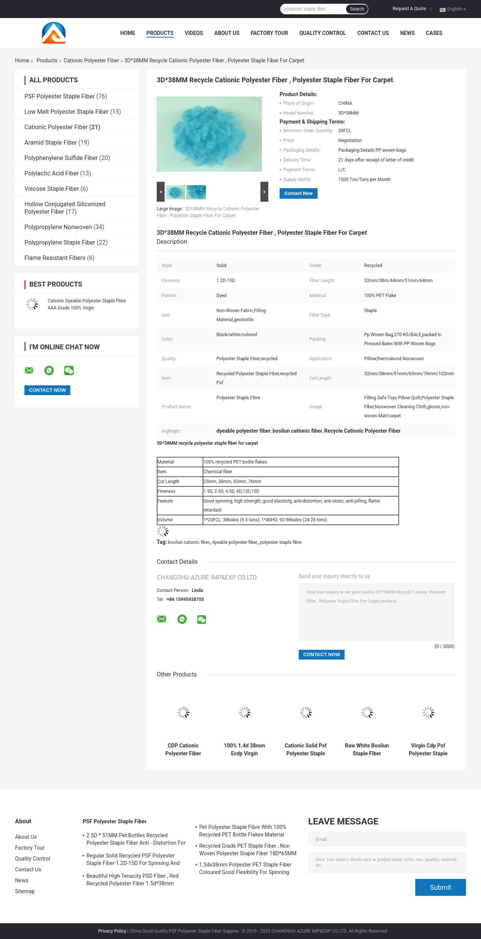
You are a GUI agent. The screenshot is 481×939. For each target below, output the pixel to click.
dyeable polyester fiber (234, 542)
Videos (194, 33)
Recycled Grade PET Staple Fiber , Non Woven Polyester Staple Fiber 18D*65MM (247, 849)
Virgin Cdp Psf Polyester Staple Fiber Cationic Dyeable (428, 750)
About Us (226, 33)
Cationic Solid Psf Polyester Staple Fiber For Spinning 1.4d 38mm (305, 750)
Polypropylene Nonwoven (58, 227)
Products (160, 33)
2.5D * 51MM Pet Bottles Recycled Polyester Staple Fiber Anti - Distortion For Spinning (136, 840)
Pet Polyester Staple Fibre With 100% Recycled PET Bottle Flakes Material (242, 831)
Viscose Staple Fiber (51, 188)
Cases (434, 33)
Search (357, 9)
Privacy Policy (112, 931)
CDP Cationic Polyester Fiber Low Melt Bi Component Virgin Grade (183, 750)
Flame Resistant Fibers (55, 257)
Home (127, 33)
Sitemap (25, 891)
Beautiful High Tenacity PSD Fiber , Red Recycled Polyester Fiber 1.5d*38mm (132, 879)
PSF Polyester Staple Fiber (59, 96)
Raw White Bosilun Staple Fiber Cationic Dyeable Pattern (367, 750)
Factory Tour (269, 33)
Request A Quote (409, 8)
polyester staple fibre (280, 542)
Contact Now (298, 193)
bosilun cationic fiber (189, 542)
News (407, 33)
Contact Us (373, 33)
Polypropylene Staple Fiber (59, 242)
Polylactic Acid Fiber (51, 173)
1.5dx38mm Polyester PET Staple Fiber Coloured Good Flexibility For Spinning (245, 868)
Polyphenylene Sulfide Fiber (61, 158)
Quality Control (322, 33)
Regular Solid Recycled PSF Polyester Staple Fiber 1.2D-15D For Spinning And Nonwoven (133, 860)
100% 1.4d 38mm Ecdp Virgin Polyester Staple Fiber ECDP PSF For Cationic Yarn (244, 750)
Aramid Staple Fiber (50, 142)
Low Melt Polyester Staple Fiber (66, 111)
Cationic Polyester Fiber (91, 60)
